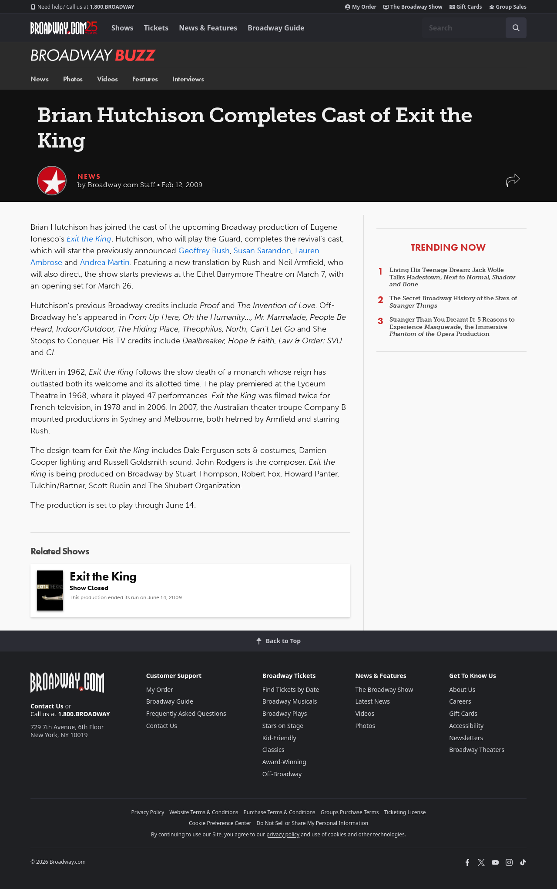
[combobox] (474, 27)
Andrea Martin (105, 262)
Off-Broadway (282, 774)
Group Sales (508, 6)
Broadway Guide (276, 27)
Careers (460, 701)
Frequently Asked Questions (186, 713)
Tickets (156, 27)
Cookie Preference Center (220, 823)
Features (145, 79)
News (39, 79)
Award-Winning (284, 762)
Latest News (372, 701)
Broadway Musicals (289, 701)
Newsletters (466, 738)
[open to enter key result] (516, 27)
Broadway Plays (284, 713)
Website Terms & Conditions (203, 812)
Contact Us (47, 706)
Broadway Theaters (476, 749)
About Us (462, 689)
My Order (360, 6)
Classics (273, 749)
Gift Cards (466, 6)
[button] (513, 185)
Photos (73, 79)
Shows (122, 27)
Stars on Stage (283, 725)
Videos (107, 79)
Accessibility (466, 725)
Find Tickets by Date (290, 689)
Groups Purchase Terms (350, 812)
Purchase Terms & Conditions (279, 812)
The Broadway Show (413, 6)
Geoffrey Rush (204, 250)
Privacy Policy (147, 812)
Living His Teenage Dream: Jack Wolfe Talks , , (452, 277)
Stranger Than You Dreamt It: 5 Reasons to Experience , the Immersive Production (452, 327)
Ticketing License (405, 812)
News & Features (208, 27)
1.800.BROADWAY (82, 6)
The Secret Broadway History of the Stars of (453, 302)
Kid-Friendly (279, 738)
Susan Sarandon (262, 250)
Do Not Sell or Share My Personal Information (312, 823)
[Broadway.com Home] (63, 27)
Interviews (188, 79)
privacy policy (282, 834)
